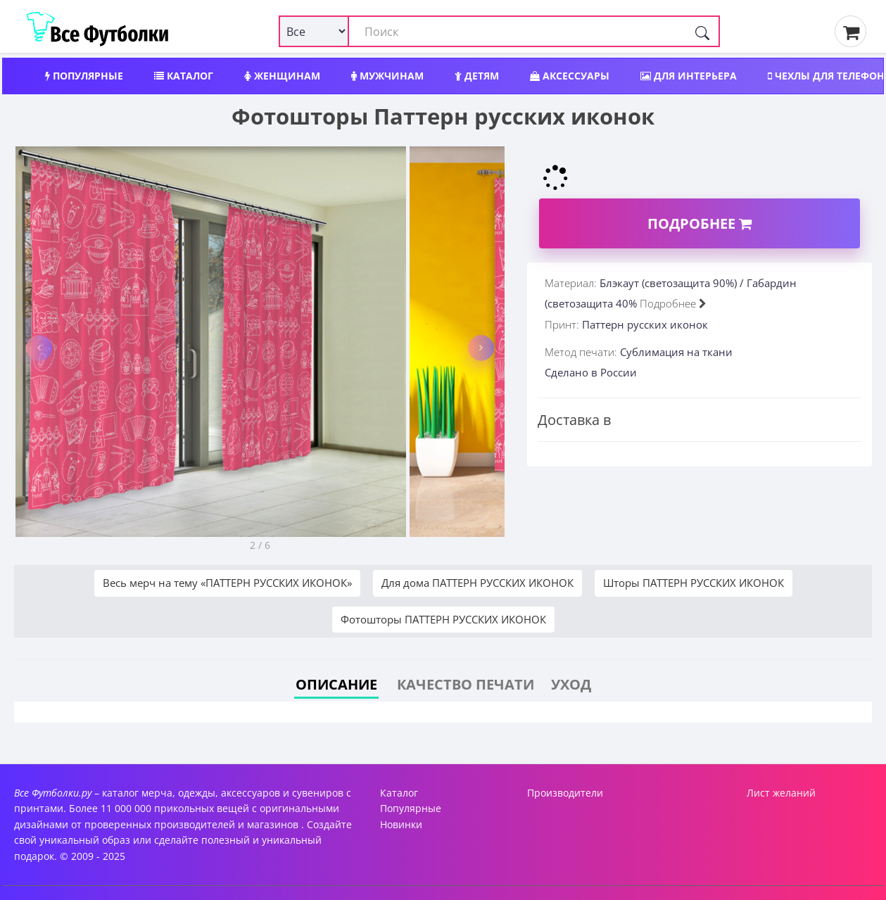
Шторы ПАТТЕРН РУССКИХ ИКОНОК (693, 583)
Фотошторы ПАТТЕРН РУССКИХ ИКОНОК (443, 619)
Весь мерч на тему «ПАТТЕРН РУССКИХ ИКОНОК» (227, 583)
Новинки (401, 824)
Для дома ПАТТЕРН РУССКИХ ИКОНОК (477, 583)
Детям (477, 75)
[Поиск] (702, 31)
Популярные (84, 75)
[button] (39, 348)
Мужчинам (387, 75)
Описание (336, 684)
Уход (571, 684)
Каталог (183, 75)
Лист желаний (781, 792)
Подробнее (699, 223)
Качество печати (465, 684)
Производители (565, 792)
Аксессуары (569, 75)
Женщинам (282, 75)
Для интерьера (688, 75)
